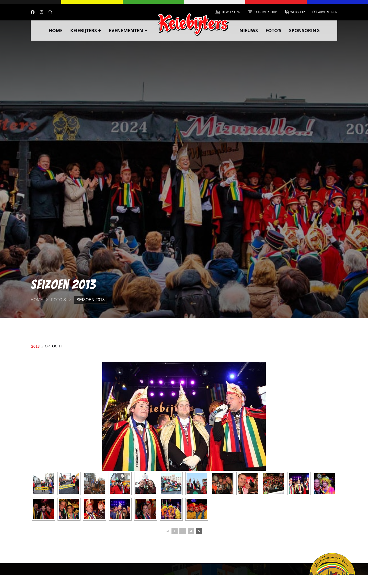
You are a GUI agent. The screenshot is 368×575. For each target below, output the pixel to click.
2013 (35, 346)
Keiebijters (85, 30)
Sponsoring (304, 30)
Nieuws (248, 30)
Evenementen (128, 30)
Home (56, 30)
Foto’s (273, 30)
